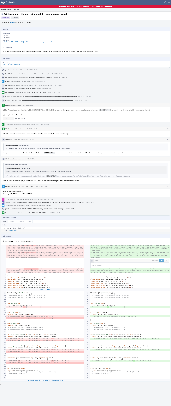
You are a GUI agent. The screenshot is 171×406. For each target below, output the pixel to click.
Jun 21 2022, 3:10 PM (31, 129)
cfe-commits (26, 88)
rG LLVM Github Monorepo (11, 64)
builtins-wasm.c (13, 230)
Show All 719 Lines (44, 380)
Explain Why (89, 202)
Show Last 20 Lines (57, 380)
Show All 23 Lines (45, 289)
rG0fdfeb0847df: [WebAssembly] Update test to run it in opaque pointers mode (27, 42)
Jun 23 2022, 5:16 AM (46, 199)
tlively (8, 37)
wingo (33, 77)
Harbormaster (10, 92)
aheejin (34, 88)
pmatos (12, 22)
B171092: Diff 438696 (39, 92)
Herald (7, 74)
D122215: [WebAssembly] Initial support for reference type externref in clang (51, 96)
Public (16, 18)
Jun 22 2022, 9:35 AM (28, 159)
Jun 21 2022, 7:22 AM (31, 70)
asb (7, 35)
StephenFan (26, 77)
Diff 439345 (29, 186)
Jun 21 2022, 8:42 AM (81, 100)
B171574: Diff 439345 (39, 213)
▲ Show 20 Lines (33, 380)
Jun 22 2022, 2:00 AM (27, 140)
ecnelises (39, 77)
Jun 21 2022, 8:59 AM (29, 105)
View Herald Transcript (41, 74)
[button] (169, 2)
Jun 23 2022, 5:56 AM (54, 213)
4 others (48, 77)
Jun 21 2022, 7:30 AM (84, 96)
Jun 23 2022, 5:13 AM (40, 186)
